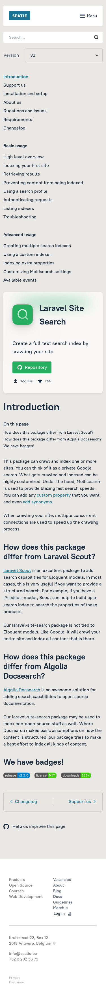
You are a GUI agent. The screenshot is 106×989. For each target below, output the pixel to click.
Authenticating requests (28, 199)
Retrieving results (21, 174)
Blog (57, 890)
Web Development (26, 896)
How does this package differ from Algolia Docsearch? (52, 439)
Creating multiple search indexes (37, 245)
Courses (16, 890)
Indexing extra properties (29, 263)
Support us (14, 85)
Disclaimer (17, 982)
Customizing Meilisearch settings (37, 271)
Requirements (17, 119)
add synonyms (37, 502)
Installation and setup (25, 93)
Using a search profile (25, 191)
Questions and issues (25, 110)
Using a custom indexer (27, 254)
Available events (20, 280)
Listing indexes (18, 208)
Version (11, 55)
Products (17, 879)
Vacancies (62, 879)
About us (12, 102)
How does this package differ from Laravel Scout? (48, 432)
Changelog (14, 128)
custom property (54, 495)
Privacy (14, 977)
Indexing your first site (26, 165)
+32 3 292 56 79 (23, 959)
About (58, 885)
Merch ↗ (60, 907)
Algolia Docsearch (21, 689)
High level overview (23, 156)
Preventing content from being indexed (43, 182)
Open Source (21, 885)
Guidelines (63, 902)
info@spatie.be (23, 953)
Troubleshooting (19, 217)
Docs (57, 896)
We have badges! (18, 445)
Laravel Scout (17, 570)
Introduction (15, 76)
